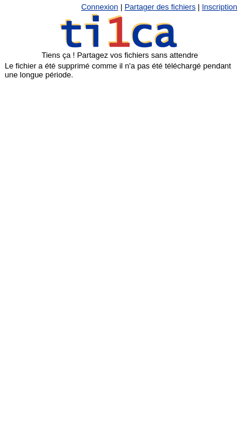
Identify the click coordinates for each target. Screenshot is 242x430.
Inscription (219, 6)
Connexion (99, 6)
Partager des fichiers (160, 6)
